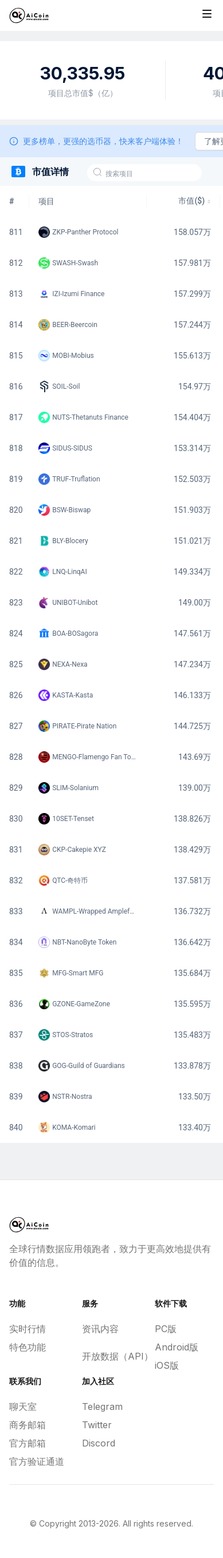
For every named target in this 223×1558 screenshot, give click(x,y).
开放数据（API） (111, 1356)
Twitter (97, 1425)
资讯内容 (100, 1328)
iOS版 (167, 1365)
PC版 (166, 1328)
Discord (98, 1443)
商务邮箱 (27, 1425)
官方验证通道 (36, 1461)
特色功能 (27, 1347)
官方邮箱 (27, 1443)
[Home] (29, 15)
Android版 (176, 1347)
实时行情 (27, 1328)
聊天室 (23, 1406)
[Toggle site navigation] (206, 13)
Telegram (102, 1406)
